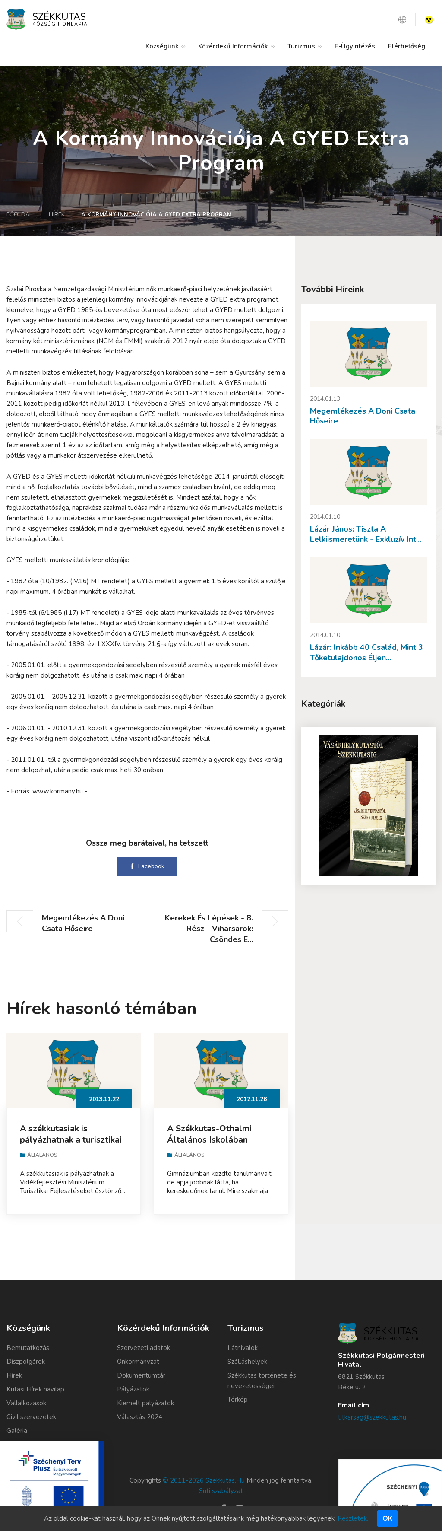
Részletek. (353, 1518)
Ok (387, 1518)
